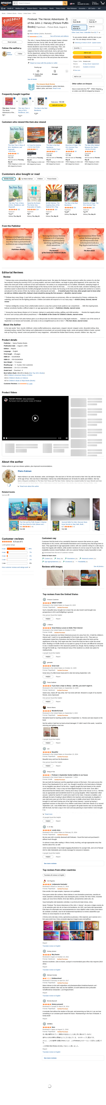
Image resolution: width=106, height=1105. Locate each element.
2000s (34, 13)
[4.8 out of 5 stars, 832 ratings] (90, 151)
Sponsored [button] (6, 495)
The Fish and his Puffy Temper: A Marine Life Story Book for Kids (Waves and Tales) (33, 523)
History (20, 13)
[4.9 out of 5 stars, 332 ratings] (13, 153)
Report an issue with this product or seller (42, 63)
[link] (25, 101)
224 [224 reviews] (37, 209)
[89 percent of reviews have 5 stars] (17, 549)
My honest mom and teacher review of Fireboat (25, 401)
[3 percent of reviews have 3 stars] (17, 556)
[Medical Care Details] (25, 8)
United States (27, 13)
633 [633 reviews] (74, 207)
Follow (20, 54)
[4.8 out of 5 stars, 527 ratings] (32, 149)
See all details (32, 79)
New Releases (72, 8)
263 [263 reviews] (56, 209)
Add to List (77, 76)
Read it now (57, 88)
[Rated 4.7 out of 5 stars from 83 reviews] (75, 526)
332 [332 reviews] (18, 209)
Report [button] (58, 619)
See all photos (98, 566)
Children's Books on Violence (18, 378)
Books (52, 8)
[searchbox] (40, 3)
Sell (99, 8)
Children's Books (12, 13)
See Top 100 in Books (37, 373)
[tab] (47, 558)
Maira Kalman (34, 33)
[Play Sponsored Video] (28, 509)
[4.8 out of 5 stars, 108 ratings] (71, 151)
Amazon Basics (32, 8)
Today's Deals (60, 8)
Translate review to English (51, 946)
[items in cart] (102, 3)
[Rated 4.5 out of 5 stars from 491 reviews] (33, 526)
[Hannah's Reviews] (15, 399)
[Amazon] (6, 3)
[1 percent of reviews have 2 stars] (17, 560)
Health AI (10, 8)
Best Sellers (43, 8)
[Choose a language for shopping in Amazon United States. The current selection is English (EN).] (72, 3)
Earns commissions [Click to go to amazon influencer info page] (28, 398)
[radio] (79, 21)
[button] (3, 8)
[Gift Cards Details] (95, 8)
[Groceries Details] (86, 8)
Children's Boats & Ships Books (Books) (22, 380)
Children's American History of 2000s (20, 375)
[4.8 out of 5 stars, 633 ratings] (51, 151)
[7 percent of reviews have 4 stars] (17, 552)
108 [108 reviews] (93, 207)
